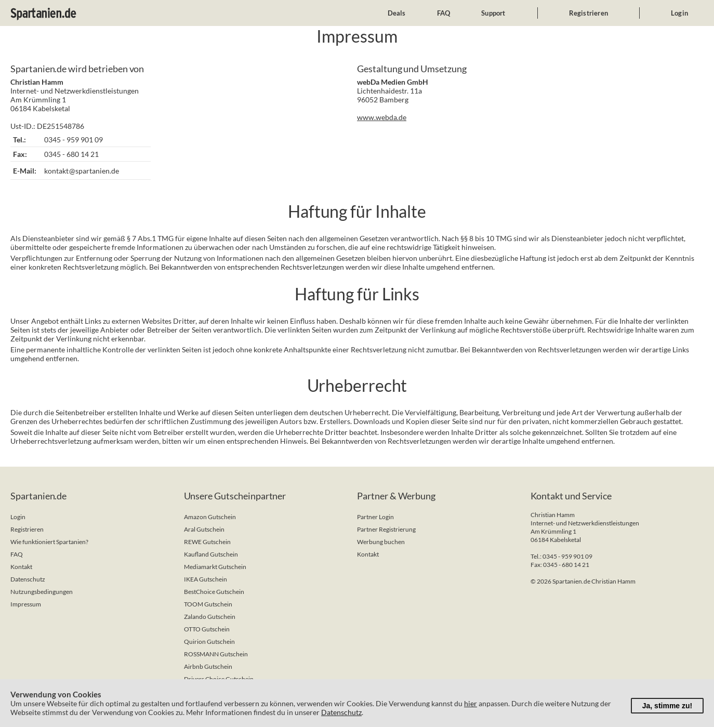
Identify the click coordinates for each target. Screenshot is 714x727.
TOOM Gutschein (208, 604)
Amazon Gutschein (210, 517)
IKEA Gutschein (205, 579)
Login (679, 13)
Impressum (25, 604)
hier (470, 703)
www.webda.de (381, 117)
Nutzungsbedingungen (41, 592)
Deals (397, 13)
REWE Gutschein (207, 542)
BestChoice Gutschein (214, 592)
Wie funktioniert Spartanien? (49, 542)
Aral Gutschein (204, 529)
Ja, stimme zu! (667, 706)
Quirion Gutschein (209, 641)
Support (493, 13)
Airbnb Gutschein (208, 666)
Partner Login (375, 517)
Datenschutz (27, 579)
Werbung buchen (381, 542)
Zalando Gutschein (209, 616)
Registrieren (588, 13)
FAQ (444, 13)
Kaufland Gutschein (211, 554)
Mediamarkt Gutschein (215, 567)
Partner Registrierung (386, 529)
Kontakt (21, 567)
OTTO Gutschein (207, 629)
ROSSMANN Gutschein (216, 654)
